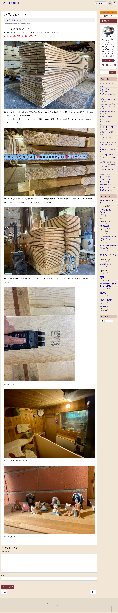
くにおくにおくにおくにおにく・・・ (107, 138)
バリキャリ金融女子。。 (106, 118)
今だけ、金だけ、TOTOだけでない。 (108, 90)
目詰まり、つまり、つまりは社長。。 (107, 100)
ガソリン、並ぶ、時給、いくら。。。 (106, 170)
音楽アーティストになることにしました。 (107, 189)
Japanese (100, 3)
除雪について (108, 16)
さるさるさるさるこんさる (107, 85)
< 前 (4, 592)
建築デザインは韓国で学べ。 (107, 133)
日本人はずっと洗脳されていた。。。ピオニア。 (107, 157)
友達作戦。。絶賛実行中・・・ (107, 151)
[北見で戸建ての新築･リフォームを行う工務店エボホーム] (115, 3)
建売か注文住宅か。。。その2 (105, 176)
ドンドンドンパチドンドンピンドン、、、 (107, 128)
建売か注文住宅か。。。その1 (105, 181)
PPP (101, 219)
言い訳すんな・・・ (106, 307)
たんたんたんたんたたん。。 (107, 95)
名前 (2, 575)
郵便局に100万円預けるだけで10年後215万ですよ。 (108, 145)
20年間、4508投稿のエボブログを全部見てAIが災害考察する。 (108, 164)
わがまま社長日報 (10, 3)
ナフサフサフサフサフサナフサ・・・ (107, 113)
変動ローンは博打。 (106, 300)
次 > (93, 592)
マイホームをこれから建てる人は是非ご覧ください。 (21, 36)
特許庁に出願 (104, 226)
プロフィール (108, 60)
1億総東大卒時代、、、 (108, 185)
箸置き (102, 277)
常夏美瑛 (103, 293)
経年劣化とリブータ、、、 (106, 123)
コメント (5, 551)
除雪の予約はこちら (108, 12)
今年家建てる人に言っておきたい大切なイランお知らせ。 (107, 106)
